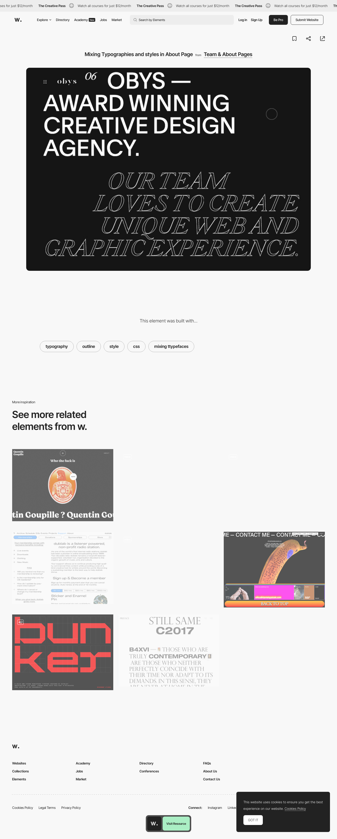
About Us (210, 771)
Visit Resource (176, 823)
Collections (20, 771)
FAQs (207, 763)
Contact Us (211, 779)
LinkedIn (234, 808)
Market (117, 20)
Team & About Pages (228, 54)
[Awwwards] (18, 20)
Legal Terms (47, 808)
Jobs (103, 20)
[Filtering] (168, 569)
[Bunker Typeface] (62, 652)
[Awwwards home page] (154, 824)
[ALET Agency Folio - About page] (274, 487)
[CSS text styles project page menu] (168, 485)
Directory (63, 20)
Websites (19, 763)
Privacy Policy (71, 808)
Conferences (149, 771)
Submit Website (307, 20)
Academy (84, 20)
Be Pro (278, 20)
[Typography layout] (168, 650)
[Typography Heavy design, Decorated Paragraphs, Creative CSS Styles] (62, 568)
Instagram (215, 808)
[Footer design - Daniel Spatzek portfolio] (274, 569)
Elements (19, 779)
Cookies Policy (22, 808)
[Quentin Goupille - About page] (62, 485)
